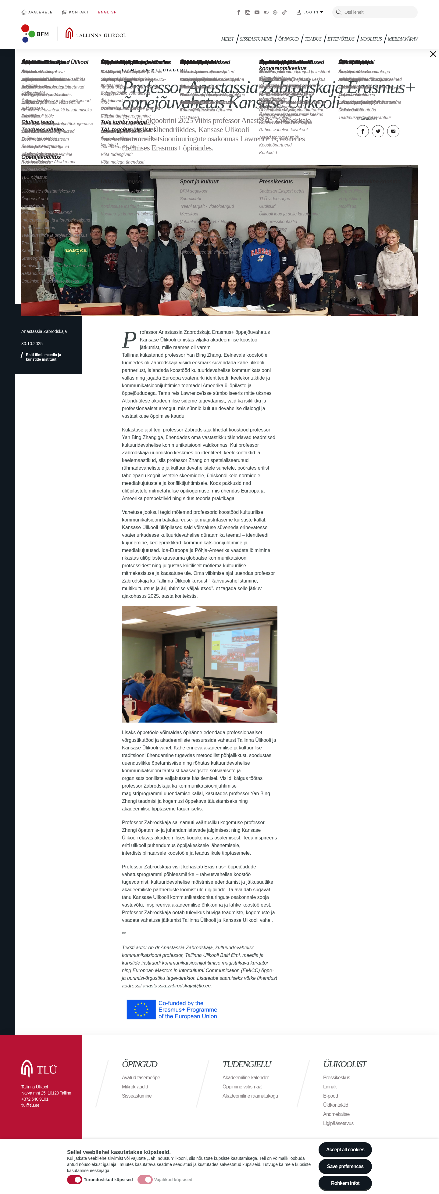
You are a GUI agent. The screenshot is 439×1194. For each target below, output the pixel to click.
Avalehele (40, 12)
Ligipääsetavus (338, 1123)
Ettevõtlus (340, 38)
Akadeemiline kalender (246, 1077)
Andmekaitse (336, 1114)
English (107, 12)
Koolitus (371, 38)
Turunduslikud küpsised (108, 1182)
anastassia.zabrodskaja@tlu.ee (177, 985)
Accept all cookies (345, 1152)
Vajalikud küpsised (173, 1182)
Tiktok (284, 12)
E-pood (330, 1095)
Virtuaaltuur (275, 12)
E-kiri (393, 131)
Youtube (257, 12)
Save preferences (345, 1169)
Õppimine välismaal (242, 1086)
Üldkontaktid (335, 1105)
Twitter (378, 131)
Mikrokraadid (135, 1086)
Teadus (313, 38)
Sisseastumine (256, 38)
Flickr (266, 12)
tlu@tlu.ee (30, 1105)
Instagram (248, 12)
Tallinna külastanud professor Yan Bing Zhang (171, 355)
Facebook (239, 12)
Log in (311, 12)
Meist (227, 38)
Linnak (330, 1086)
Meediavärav (403, 38)
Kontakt (79, 12)
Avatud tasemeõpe (141, 1077)
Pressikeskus (336, 1077)
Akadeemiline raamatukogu (250, 1095)
